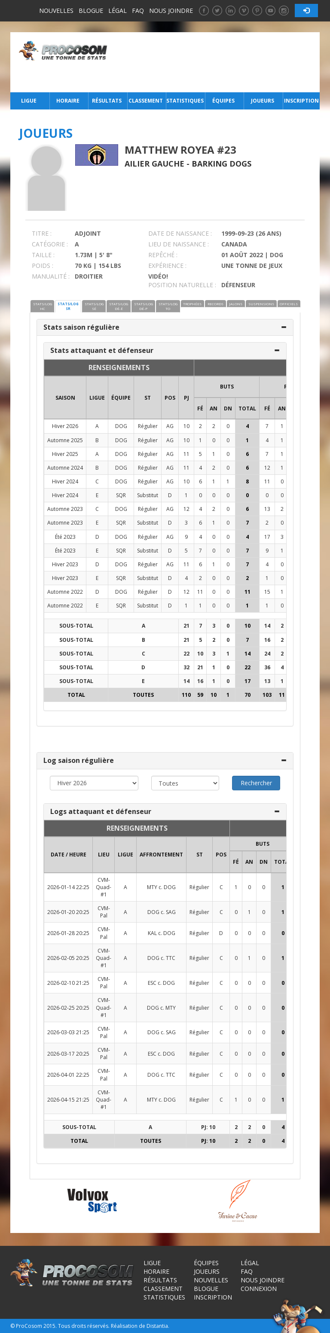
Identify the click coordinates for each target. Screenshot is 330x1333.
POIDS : (42, 265)
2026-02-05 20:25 (68, 958)
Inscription (301, 100)
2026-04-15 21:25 (68, 1099)
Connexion (259, 1288)
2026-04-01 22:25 (68, 1074)
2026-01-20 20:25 (68, 912)
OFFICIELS (289, 303)
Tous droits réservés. (84, 1326)
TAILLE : (43, 255)
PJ (186, 397)
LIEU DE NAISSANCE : (178, 244)
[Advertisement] (216, 62)
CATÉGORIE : (50, 244)
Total (247, 408)
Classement (145, 100)
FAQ (138, 10)
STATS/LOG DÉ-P (143, 306)
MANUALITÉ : (51, 276)
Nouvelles (56, 10)
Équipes (223, 100)
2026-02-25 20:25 (68, 1007)
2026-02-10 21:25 (68, 983)
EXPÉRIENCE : (167, 265)
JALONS (235, 303)
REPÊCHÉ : (162, 255)
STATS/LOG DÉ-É (118, 306)
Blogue (91, 10)
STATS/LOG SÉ (94, 306)
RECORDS (215, 303)
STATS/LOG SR (68, 306)
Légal (117, 10)
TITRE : (42, 233)
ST (147, 397)
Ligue (29, 100)
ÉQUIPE (121, 397)
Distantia (157, 1326)
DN (228, 408)
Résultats (107, 100)
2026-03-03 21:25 (68, 1032)
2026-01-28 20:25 (68, 933)
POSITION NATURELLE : (182, 285)
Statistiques (184, 100)
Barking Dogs (221, 163)
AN (213, 408)
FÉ (200, 408)
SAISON (65, 397)
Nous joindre (171, 10)
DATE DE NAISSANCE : (180, 233)
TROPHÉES (192, 303)
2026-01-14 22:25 (68, 887)
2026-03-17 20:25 (68, 1053)
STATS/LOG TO (168, 306)
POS (170, 397)
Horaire (67, 100)
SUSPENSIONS (261, 303)
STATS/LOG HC (42, 306)
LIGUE (97, 397)
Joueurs (262, 100)
